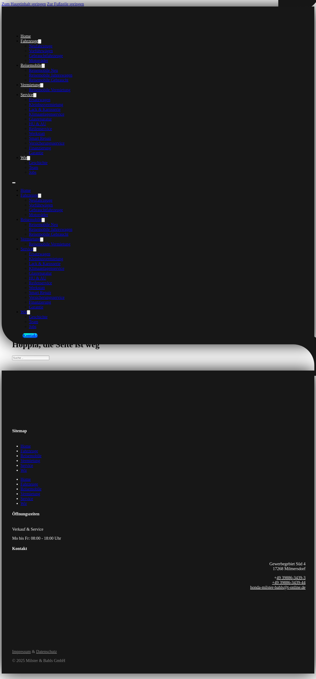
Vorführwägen (41, 50)
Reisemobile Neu (43, 70)
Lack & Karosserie (45, 109)
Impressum (21, 651)
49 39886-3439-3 (291, 577)
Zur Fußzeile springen (65, 4)
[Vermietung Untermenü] (41, 85)
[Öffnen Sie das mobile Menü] (14, 182)
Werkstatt (37, 133)
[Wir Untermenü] (28, 158)
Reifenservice (40, 128)
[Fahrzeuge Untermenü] (39, 41)
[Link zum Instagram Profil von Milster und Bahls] (20, 619)
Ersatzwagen (39, 99)
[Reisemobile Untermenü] (43, 66)
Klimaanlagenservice (46, 114)
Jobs (32, 172)
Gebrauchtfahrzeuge (46, 55)
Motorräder (38, 60)
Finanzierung (40, 148)
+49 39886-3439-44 (289, 582)
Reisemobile (31, 65)
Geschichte (38, 162)
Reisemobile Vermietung (49, 89)
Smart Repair (40, 138)
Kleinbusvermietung (46, 104)
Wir (24, 157)
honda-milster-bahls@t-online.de (278, 587)
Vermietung (30, 84)
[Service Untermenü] (34, 95)
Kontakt (30, 335)
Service (27, 94)
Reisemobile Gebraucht (48, 80)
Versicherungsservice (47, 143)
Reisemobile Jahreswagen (50, 75)
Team (33, 167)
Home (26, 36)
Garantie (36, 152)
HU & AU (37, 123)
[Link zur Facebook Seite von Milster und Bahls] (14, 619)
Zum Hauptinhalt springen (24, 4)
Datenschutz (46, 651)
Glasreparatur (40, 119)
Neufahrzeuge (40, 46)
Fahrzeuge (29, 41)
